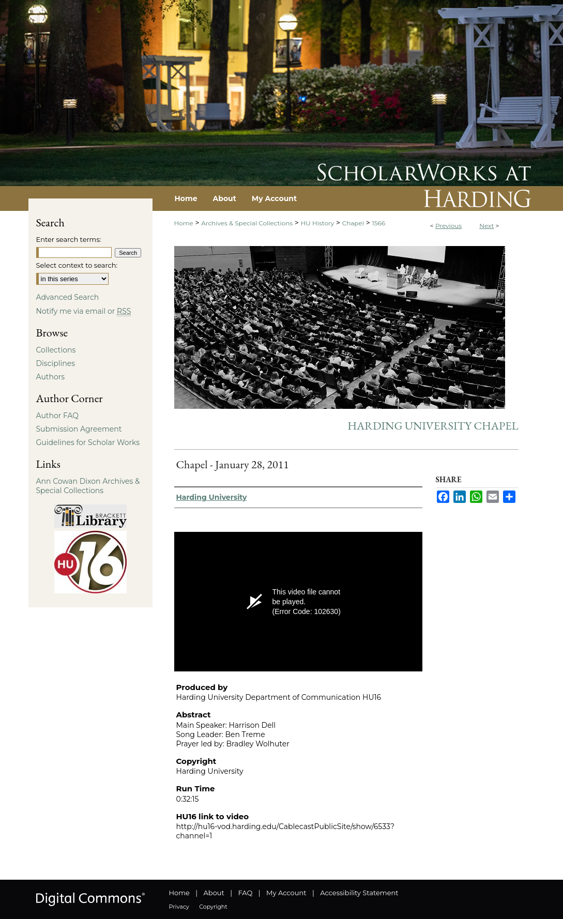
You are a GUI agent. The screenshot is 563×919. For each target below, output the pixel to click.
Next (486, 225)
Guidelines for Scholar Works (88, 442)
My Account (286, 893)
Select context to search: (77, 265)
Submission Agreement (79, 429)
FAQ (245, 893)
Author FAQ (57, 415)
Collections (56, 350)
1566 (378, 223)
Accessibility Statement (359, 893)
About (214, 893)
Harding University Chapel (432, 425)
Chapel (353, 223)
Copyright (213, 906)
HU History (317, 223)
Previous (448, 225)
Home (183, 223)
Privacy (179, 906)
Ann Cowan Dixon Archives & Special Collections (88, 486)
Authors (50, 376)
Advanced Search (67, 297)
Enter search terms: (68, 239)
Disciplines (55, 363)
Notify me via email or (83, 311)
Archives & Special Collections (247, 223)
